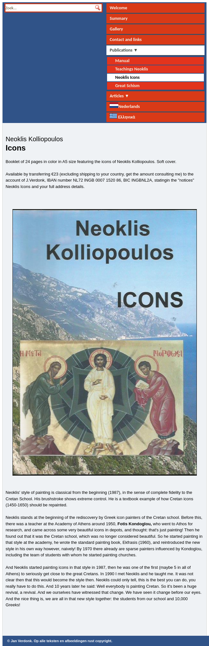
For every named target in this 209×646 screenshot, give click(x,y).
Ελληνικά (122, 116)
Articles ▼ (119, 96)
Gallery (116, 29)
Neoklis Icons (127, 77)
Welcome (118, 8)
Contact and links (126, 39)
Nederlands (125, 105)
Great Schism (127, 85)
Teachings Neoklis (131, 69)
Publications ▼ (124, 50)
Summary (119, 18)
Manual (122, 60)
